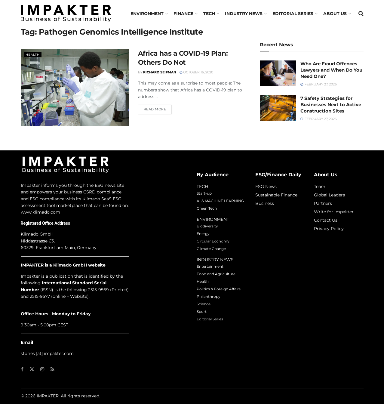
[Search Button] (361, 13)
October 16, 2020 (196, 72)
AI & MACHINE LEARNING (220, 201)
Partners (323, 203)
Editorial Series (292, 13)
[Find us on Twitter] (31, 369)
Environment (147, 13)
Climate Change (211, 248)
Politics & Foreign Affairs (219, 289)
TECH (209, 13)
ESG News (266, 186)
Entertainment (210, 266)
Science (203, 304)
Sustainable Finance (276, 195)
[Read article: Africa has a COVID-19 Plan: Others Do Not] (75, 87)
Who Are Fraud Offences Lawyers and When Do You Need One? (331, 70)
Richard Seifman (159, 72)
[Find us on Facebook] (22, 369)
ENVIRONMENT (213, 219)
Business (264, 203)
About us (335, 13)
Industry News (244, 13)
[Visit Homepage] (66, 13)
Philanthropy (208, 296)
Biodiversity (207, 226)
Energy (203, 233)
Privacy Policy (329, 228)
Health (33, 54)
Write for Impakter (334, 211)
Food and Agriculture (216, 274)
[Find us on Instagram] (42, 369)
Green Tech (207, 208)
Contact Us (325, 220)
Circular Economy (213, 241)
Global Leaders (329, 195)
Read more (158, 108)
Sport (202, 311)
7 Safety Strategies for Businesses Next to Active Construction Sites (330, 104)
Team (319, 186)
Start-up (204, 193)
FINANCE (183, 13)
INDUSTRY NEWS (215, 259)
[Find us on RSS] (52, 369)
